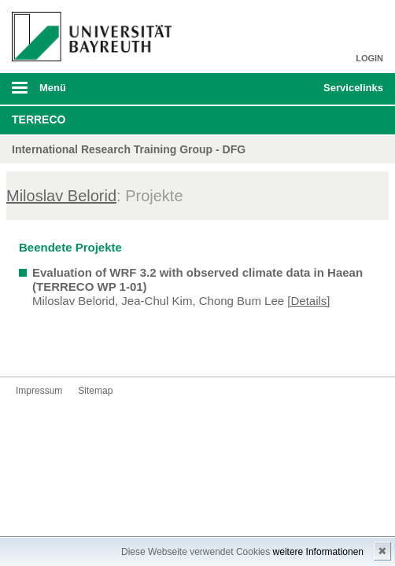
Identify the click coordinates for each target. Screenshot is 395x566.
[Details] (308, 300)
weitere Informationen (318, 551)
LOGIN (369, 58)
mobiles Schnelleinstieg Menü (347, 93)
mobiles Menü (87, 93)
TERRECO (38, 119)
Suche (275, 89)
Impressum (39, 390)
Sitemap (95, 390)
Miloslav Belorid (61, 195)
